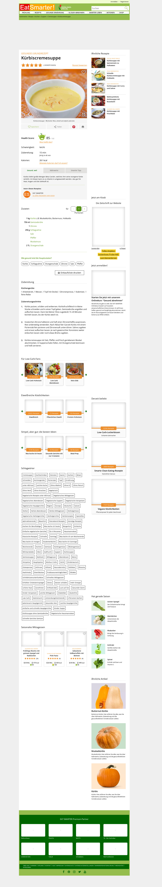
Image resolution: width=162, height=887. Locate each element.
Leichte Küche (42, 485)
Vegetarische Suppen (54, 501)
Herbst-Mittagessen (56, 511)
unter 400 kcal (28, 485)
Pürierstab (52, 480)
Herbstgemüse (73, 511)
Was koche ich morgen (31, 542)
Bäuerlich (42, 521)
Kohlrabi (110, 645)
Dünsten (53, 475)
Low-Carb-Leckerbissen (108, 432)
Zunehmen (39, 588)
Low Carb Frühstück (33, 380)
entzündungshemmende (55, 598)
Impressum (59, 865)
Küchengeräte (39, 480)
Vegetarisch (53, 490)
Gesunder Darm (78, 588)
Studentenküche (49, 542)
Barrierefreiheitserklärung (104, 865)
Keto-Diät (74, 380)
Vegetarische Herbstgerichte (33, 516)
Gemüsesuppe (28, 557)
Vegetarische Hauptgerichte (33, 506)
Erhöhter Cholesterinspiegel (33, 583)
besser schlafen (61, 583)
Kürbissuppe (69, 552)
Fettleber (71, 567)
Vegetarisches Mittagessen (64, 495)
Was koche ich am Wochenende (72, 536)
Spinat (109, 659)
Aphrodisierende (29, 521)
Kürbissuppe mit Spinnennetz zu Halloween (113, 63)
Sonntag (53, 536)
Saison (77, 506)
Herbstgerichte (53, 516)
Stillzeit (48, 567)
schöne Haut (27, 588)
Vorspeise (26, 562)
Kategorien (27, 867)
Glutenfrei (73, 593)
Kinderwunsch (73, 562)
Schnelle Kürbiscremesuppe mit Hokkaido (116, 75)
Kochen (70, 475)
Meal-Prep (75, 453)
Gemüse (48, 547)
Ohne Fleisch (78, 485)
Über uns (26, 865)
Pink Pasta (54, 656)
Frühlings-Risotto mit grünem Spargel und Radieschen (31, 653)
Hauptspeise (38, 562)
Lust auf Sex (64, 588)
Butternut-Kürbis (99, 711)
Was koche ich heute (34, 453)
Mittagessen (51, 557)
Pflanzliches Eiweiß (54, 417)
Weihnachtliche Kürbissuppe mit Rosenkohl (113, 99)
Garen (62, 475)
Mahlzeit (40, 557)
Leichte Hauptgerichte (68, 603)
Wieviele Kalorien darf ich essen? (53, 163)
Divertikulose (39, 572)
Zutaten (25, 208)
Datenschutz (69, 865)
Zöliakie (73, 572)
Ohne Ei (67, 485)
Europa (58, 506)
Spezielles (80, 516)
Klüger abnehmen (76, 12)
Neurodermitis (59, 567)
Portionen (79, 213)
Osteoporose (27, 567)
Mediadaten (119, 865)
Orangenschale (36, 245)
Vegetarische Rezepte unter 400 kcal (36, 495)
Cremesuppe (27, 475)
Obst (39, 552)
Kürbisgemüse (59, 547)
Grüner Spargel (113, 602)
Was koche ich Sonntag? (68, 542)
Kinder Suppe (59, 608)
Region (49, 506)
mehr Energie (75, 583)
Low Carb (26, 598)
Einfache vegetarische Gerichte (34, 531)
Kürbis (33, 218)
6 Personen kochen (75, 598)
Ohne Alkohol (56, 485)
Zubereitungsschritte (31, 301)
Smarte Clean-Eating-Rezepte (108, 470)
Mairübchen (112, 616)
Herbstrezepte (67, 516)
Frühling (26, 12)
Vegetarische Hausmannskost (62, 613)
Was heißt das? (46, 142)
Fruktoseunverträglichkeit (57, 572)
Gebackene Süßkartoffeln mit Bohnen (77, 653)
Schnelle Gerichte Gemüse (33, 618)
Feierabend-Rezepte (57, 521)
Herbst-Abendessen (38, 511)
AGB (53, 865)
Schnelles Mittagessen (55, 577)
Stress (49, 583)
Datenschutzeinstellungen (84, 865)
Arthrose (39, 567)
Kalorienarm (37, 598)
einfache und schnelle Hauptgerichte (37, 608)
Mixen (79, 475)
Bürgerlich (67, 526)
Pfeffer (33, 237)
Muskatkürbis (98, 751)
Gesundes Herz (51, 603)
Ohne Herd (27, 490)
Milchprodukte (28, 552)
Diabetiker (62, 593)
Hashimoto (27, 572)
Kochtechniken (41, 475)
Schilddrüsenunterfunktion (33, 577)
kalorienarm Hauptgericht (32, 603)
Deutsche (67, 506)
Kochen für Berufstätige (32, 526)
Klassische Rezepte (30, 536)
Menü (74, 557)
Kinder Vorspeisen (30, 593)
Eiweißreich (33, 417)
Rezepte (38, 12)
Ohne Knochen (40, 490)
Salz (32, 234)
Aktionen (111, 12)
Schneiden (27, 480)
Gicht (62, 562)
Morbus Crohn (51, 562)
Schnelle (43, 536)
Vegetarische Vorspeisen (75, 501)
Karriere (33, 865)
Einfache (77, 526)
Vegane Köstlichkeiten (108, 509)
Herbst (25, 511)
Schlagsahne (35, 230)
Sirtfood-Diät (52, 588)
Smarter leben (95, 12)
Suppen (58, 552)
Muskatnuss (35, 241)
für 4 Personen (55, 531)
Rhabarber (111, 630)
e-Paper (123, 248)
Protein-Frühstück (74, 417)
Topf (60, 480)
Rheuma (82, 567)
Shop (121, 12)
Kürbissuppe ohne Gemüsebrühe (35, 613)
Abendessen (64, 557)
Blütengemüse (74, 547)
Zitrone (33, 226)
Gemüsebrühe (36, 222)
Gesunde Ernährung (55, 12)
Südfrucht (47, 552)
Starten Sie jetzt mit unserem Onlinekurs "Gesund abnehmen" (108, 286)
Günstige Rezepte (74, 521)
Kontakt (48, 865)
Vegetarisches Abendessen (33, 501)
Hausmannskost (70, 531)
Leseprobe (95, 248)
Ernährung (70, 480)
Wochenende (28, 547)
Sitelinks (41, 865)
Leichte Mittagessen (47, 593)
